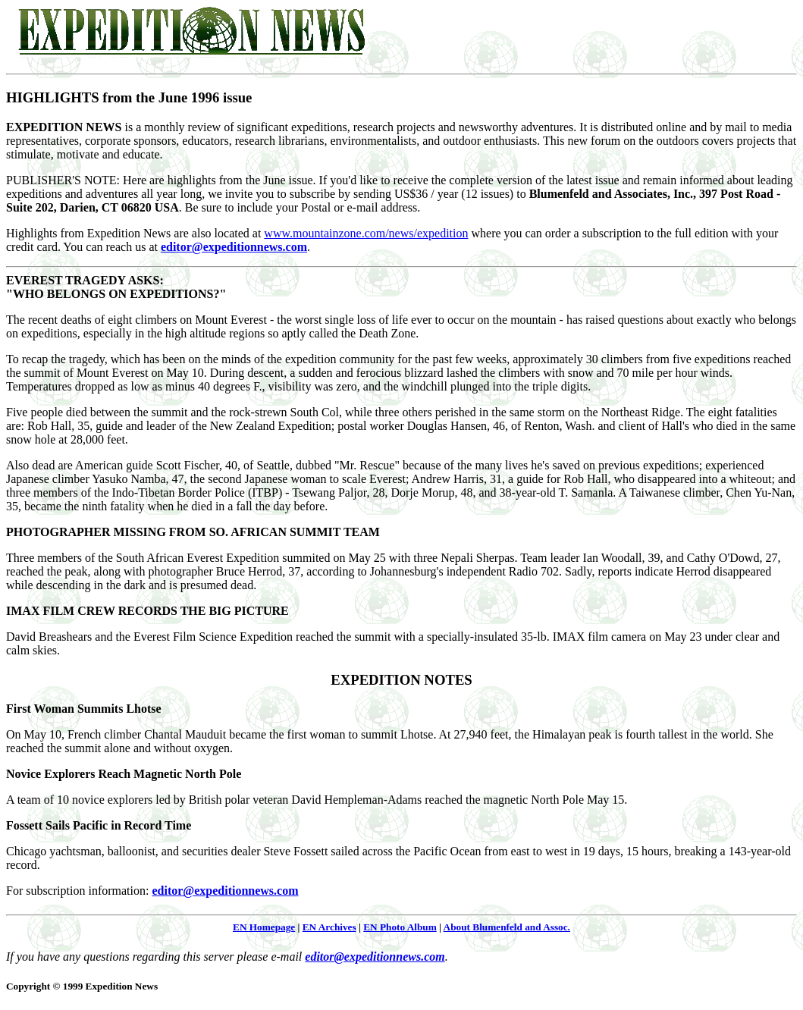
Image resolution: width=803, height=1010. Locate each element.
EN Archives (329, 927)
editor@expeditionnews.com (234, 246)
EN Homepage (264, 927)
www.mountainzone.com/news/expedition (366, 233)
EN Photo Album (400, 927)
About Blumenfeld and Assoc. (507, 927)
